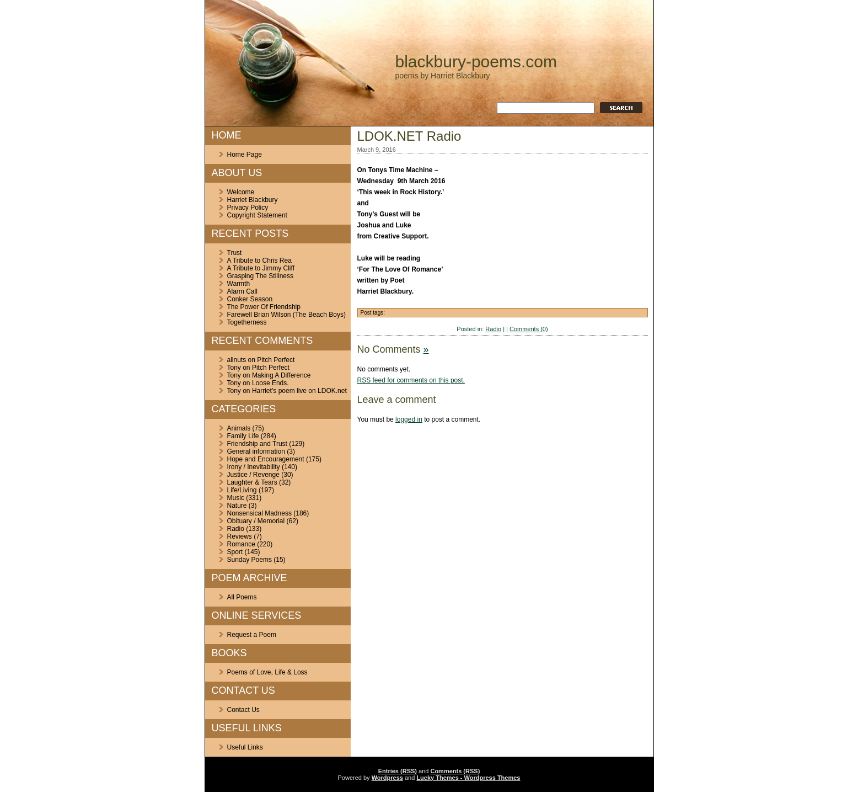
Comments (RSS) (455, 771)
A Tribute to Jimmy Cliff (260, 268)
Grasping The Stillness (260, 276)
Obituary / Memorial (256, 521)
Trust (234, 253)
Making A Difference (281, 375)
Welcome (241, 192)
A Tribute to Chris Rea (259, 260)
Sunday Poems (249, 560)
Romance (241, 544)
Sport (235, 552)
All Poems (242, 597)
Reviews (239, 536)
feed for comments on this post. (411, 380)
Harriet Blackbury (252, 200)
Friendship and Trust (257, 444)
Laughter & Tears (252, 482)
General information (256, 451)
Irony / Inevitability (253, 467)
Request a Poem (251, 635)
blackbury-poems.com (476, 61)
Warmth (238, 284)
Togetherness (247, 322)
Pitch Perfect (275, 360)
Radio (235, 529)
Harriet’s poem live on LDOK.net (299, 391)
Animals (239, 428)
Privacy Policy (248, 207)
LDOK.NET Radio (409, 136)
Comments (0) (529, 329)
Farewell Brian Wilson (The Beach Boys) (286, 314)
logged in (408, 419)
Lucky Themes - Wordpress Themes (468, 777)
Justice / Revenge (253, 475)
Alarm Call (242, 291)
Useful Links (245, 747)
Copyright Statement (257, 215)
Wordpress (387, 777)
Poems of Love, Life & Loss (267, 672)
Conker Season (250, 299)
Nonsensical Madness (259, 513)
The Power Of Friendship (264, 307)
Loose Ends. (270, 383)
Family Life (243, 436)
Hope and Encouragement (265, 459)
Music (235, 498)
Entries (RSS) (397, 771)
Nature (237, 505)
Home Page (244, 154)
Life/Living (242, 490)
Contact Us (243, 710)
